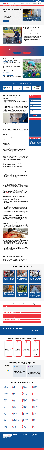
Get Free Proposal (27, 52)
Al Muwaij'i (14, 391)
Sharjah (34, 419)
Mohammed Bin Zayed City (36, 406)
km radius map (35, 128)
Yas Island (34, 424)
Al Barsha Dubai (5, 399)
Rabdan (34, 414)
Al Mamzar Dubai (5, 426)
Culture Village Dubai (25, 391)
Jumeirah (24, 426)
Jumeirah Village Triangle (35, 391)
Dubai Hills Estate (25, 399)
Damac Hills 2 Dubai (25, 394)
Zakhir (33, 425)
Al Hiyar (4, 413)
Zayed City (34, 426)
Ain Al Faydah (5, 388)
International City (25, 421)
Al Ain (4, 392)
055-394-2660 (37, 1)
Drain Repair (17, 3)
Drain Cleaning (24, 435)
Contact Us (39, 3)
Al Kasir (4, 419)
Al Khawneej (5, 421)
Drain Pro (22, 449)
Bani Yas (14, 425)
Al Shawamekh (15, 407)
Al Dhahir (4, 405)
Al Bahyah (5, 398)
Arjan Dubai (14, 424)
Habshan (24, 418)
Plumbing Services (28, 3)
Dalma (23, 392)
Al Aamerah (5, 391)
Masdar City (34, 401)
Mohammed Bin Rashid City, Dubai (36, 405)
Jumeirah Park (34, 387)
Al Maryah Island (15, 385)
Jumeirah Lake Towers (35, 386)
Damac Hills (24, 393)
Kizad (33, 393)
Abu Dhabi (5, 386)
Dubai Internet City (25, 400)
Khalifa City (34, 392)
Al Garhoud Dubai (5, 411)
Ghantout (24, 414)
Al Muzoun (14, 392)
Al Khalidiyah (5, 420)
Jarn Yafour (24, 424)
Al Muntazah (14, 388)
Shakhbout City (34, 418)
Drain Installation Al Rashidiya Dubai (35, 278)
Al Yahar (14, 418)
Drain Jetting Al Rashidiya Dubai (9, 292)
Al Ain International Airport (6, 393)
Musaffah (34, 407)
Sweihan (34, 421)
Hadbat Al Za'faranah (25, 419)
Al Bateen (5, 400)
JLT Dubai (24, 425)
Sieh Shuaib (34, 420)
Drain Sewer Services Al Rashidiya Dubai (8, 5)
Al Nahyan (14, 393)
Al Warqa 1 (14, 411)
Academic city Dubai (6, 387)
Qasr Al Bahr (34, 413)
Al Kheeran (5, 424)
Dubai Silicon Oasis (25, 406)
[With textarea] (36, 112)
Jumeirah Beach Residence (26, 427)
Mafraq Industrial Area (35, 399)
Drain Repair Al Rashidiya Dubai (22, 278)
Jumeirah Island (34, 385)
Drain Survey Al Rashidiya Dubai (22, 292)
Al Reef (14, 399)
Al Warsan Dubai (15, 414)
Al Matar (14, 386)
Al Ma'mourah (5, 425)
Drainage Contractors (34, 3)
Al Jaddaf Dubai (5, 414)
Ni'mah (33, 411)
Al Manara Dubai (5, 427)
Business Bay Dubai (25, 387)
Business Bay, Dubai (25, 388)
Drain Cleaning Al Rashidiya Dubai (17, 5)
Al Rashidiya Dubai (15, 398)
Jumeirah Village (35, 388)
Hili (23, 420)
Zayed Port (34, 427)
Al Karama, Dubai (5, 418)
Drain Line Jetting (22, 3)
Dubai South (24, 407)
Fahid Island (24, 412)
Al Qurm (14, 394)
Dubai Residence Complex (26, 405)
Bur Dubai (24, 386)
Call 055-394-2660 (17, 52)
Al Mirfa (14, 387)
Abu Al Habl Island (5, 385)
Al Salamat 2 (14, 401)
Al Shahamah (14, 405)
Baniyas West (14, 427)
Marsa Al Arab (34, 400)
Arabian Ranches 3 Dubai (16, 421)
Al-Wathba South (15, 419)
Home (14, 3)
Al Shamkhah (14, 406)
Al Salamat (14, 400)
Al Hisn (4, 412)
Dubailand (24, 411)
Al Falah (4, 406)
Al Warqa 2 (14, 412)
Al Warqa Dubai (15, 413)
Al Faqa (4, 407)
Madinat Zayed (34, 398)
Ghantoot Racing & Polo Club (26, 413)
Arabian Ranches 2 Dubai (16, 420)
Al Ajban (4, 394)
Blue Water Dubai (25, 385)
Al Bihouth (5, 401)
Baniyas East (14, 426)
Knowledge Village (35, 394)
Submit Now (35, 115)
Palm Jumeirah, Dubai (35, 412)
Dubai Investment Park (25, 401)
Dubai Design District (25, 398)
